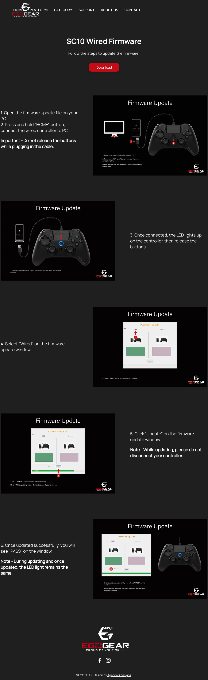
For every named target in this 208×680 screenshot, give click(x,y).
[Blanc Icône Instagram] (108, 660)
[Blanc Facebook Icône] (100, 660)
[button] (63, 10)
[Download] (104, 67)
